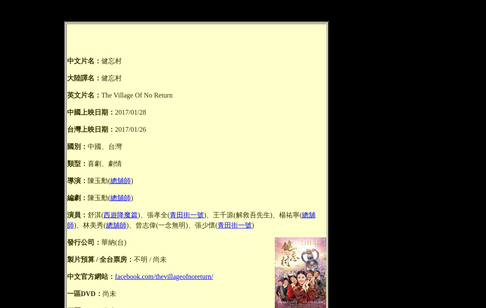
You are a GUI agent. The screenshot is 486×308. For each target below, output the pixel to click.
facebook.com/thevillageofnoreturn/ (164, 276)
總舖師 (120, 180)
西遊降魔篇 (120, 215)
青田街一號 (187, 215)
